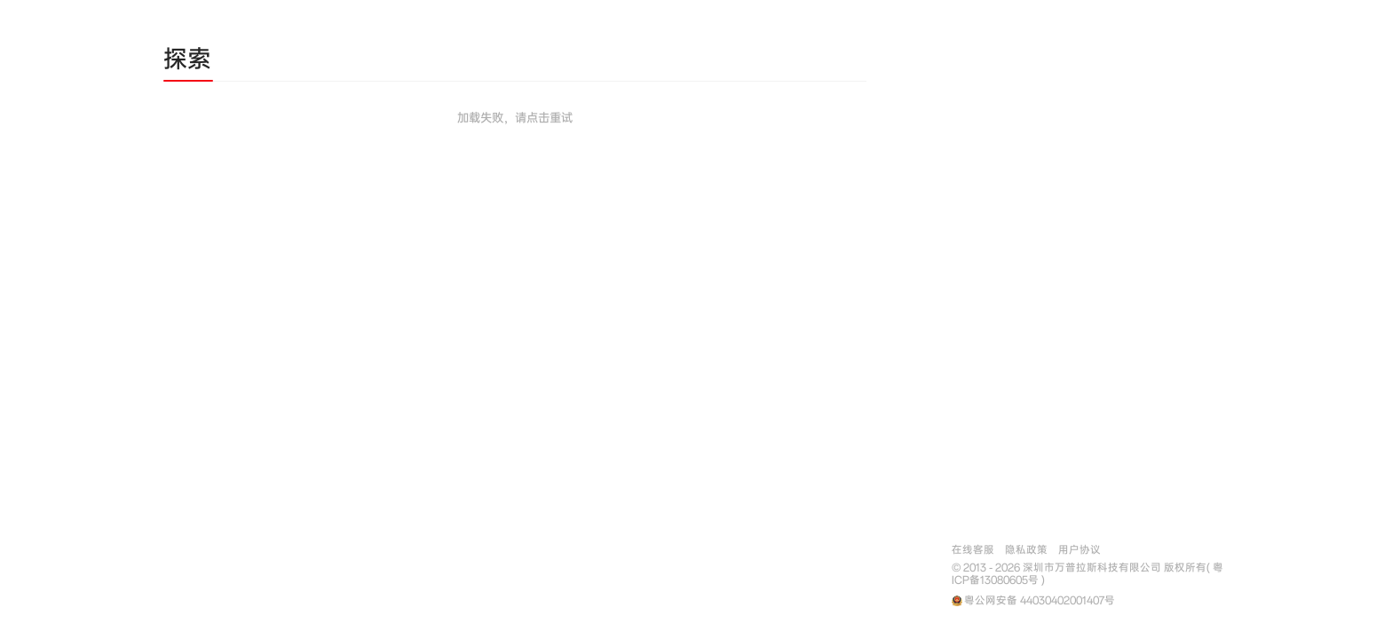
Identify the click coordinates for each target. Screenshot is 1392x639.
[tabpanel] (514, 170)
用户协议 (1079, 549)
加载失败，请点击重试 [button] (515, 118)
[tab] (187, 62)
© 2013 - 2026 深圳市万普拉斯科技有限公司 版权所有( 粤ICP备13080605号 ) (1087, 574)
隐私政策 (1026, 549)
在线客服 (973, 549)
